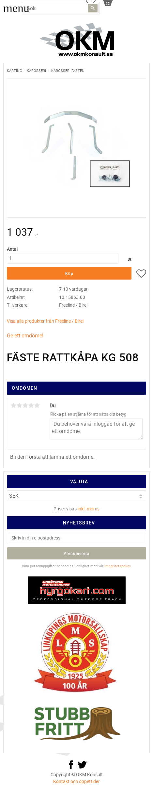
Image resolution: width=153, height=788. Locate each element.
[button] (141, 275)
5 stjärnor (37, 405)
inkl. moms (88, 508)
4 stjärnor (31, 405)
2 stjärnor (19, 405)
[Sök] (93, 8)
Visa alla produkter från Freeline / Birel (45, 321)
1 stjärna (13, 405)
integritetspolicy (117, 565)
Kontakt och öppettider (76, 781)
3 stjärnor (25, 405)
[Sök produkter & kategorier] (61, 8)
